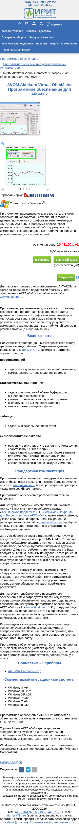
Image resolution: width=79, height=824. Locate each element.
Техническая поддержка (17, 43)
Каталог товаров (12, 30)
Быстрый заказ (66, 259)
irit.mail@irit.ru (40, 5)
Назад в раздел (11, 762)
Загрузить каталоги (42, 37)
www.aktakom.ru (11, 296)
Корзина (56, 24)
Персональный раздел (16, 49)
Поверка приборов (14, 37)
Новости (41, 43)
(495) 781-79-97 (44, 1)
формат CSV (30, 349)
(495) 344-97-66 (49, 812)
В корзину (42, 259)
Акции (54, 43)
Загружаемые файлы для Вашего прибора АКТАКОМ (36, 513)
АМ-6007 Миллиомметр (24, 671)
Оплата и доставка (38, 30)
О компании (69, 43)
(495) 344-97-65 (26, 812)
